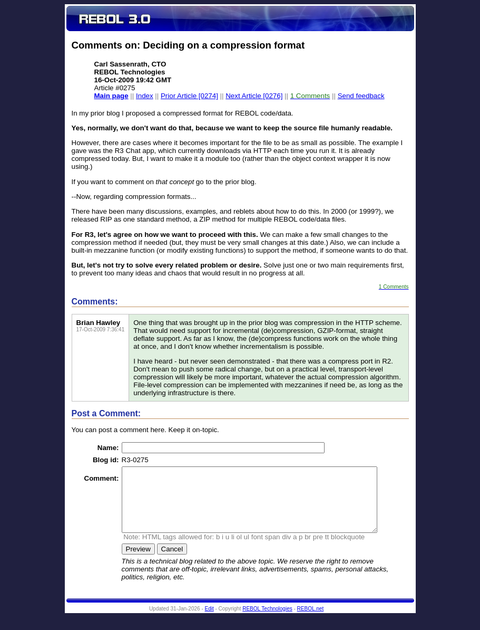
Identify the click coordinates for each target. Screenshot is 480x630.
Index (144, 96)
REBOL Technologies (267, 621)
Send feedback (361, 96)
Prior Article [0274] (189, 96)
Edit (209, 621)
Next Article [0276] (254, 96)
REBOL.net (310, 621)
